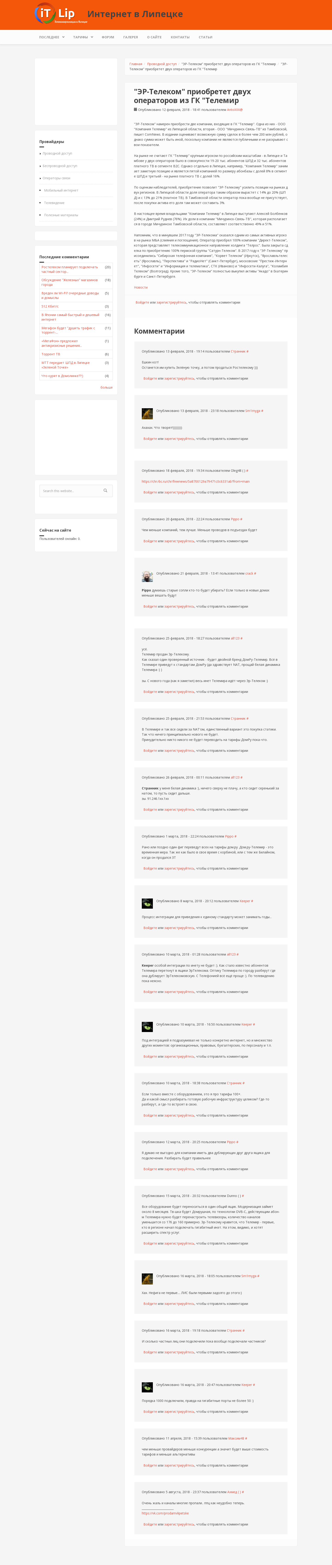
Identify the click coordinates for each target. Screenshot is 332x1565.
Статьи (205, 37)
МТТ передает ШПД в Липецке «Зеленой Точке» (66, 364)
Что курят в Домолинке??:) (62, 376)
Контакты (180, 37)
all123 (235, 638)
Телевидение (54, 203)
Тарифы (81, 36)
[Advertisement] (76, 92)
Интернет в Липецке (135, 13)
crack (249, 573)
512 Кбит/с (50, 306)
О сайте (154, 37)
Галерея (130, 37)
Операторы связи (56, 178)
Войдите (142, 302)
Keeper (245, 901)
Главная (135, 64)
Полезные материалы (61, 215)
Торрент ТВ (51, 354)
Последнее (50, 36)
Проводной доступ (57, 153)
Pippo (235, 519)
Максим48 (236, 1438)
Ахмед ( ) (234, 1492)
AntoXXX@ (235, 109)
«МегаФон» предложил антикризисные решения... (62, 343)
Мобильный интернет (61, 190)
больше (107, 387)
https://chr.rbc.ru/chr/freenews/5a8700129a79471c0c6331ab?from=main (196, 481)
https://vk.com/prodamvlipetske (165, 1513)
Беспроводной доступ (60, 166)
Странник (238, 351)
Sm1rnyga (252, 410)
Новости (141, 287)
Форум (108, 37)
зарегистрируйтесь (172, 302)
